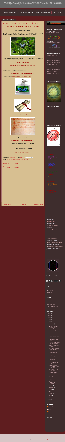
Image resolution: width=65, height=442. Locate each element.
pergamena (26, 159)
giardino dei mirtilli (19, 159)
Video (54, 12)
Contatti (5, 14)
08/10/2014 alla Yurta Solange (53, 64)
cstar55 (38, 439)
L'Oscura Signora (52, 406)
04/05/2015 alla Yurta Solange (53, 55)
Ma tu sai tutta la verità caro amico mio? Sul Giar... (54, 349)
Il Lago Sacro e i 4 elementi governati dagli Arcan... (53, 353)
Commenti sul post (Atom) (25, 208)
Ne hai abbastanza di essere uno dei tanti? (54, 335)
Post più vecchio (38, 204)
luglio (50, 391)
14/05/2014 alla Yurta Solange (53, 69)
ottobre (50, 385)
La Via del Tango (50, 290)
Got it (36, 7)
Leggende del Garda (51, 304)
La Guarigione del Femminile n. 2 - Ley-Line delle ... (54, 362)
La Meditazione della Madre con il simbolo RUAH (54, 339)
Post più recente (7, 204)
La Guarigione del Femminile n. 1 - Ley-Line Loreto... (54, 366)
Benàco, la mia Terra (23, 9)
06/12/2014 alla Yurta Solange (53, 60)
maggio (51, 393)
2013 (49, 317)
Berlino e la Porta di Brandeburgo (43, 12)
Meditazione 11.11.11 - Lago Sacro (54, 370)
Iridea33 (48, 288)
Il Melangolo (49, 292)
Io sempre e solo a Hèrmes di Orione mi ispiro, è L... (54, 373)
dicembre (51, 323)
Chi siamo (14, 9)
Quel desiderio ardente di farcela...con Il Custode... (54, 382)
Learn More (31, 7)
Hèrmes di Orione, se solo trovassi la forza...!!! (53, 327)
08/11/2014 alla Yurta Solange (53, 62)
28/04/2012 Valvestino (51, 76)
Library (59, 12)
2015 (49, 313)
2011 (49, 321)
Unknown (50, 409)
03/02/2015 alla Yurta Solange (53, 58)
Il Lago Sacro (46, 9)
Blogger (47, 439)
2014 (49, 315)
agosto (50, 389)
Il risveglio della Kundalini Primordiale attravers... (54, 343)
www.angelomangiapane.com (53, 32)
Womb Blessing (55, 9)
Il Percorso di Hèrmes (36, 9)
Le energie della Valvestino (10, 12)
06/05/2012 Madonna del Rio (53, 73)
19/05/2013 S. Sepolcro (52, 71)
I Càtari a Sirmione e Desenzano (26, 12)
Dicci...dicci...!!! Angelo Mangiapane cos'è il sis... (54, 378)
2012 (49, 319)
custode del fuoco (11, 159)
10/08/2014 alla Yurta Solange (53, 67)
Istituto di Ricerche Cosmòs (52, 306)
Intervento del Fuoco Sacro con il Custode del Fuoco (54, 332)
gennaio (51, 397)
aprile (50, 395)
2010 (49, 399)
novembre (51, 324)
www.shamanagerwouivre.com (53, 42)
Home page (6, 9)
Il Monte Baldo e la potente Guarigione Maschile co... (53, 358)
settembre (51, 387)
